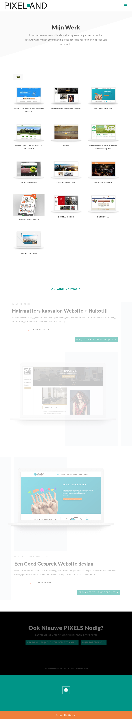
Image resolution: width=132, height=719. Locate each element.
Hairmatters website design (66, 108)
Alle (18, 77)
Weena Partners (28, 253)
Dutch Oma (103, 217)
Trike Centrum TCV (66, 183)
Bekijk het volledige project (94, 339)
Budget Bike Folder (29, 219)
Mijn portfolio (92, 642)
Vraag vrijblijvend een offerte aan (50, 642)
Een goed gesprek (103, 108)
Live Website (41, 329)
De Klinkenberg (29, 183)
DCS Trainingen (66, 217)
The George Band (103, 183)
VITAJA (66, 146)
